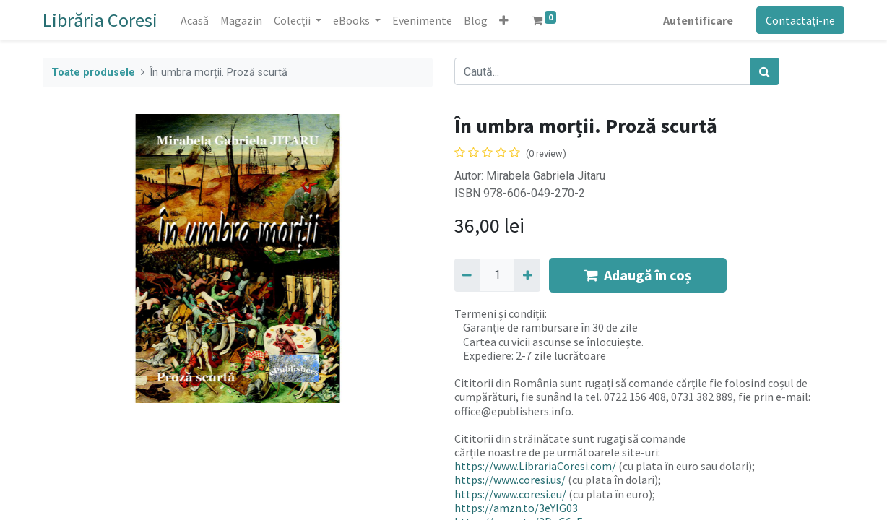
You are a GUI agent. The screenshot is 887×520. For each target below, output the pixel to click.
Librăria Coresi (100, 20)
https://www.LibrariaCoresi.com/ (535, 466)
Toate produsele (93, 72)
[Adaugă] (527, 275)
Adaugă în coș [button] (637, 275)
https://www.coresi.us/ (510, 479)
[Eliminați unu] (467, 275)
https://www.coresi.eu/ (510, 494)
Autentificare (698, 20)
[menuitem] (195, 20)
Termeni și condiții (499, 313)
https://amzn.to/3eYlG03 (516, 507)
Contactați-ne (800, 20)
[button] (503, 20)
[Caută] (764, 71)
